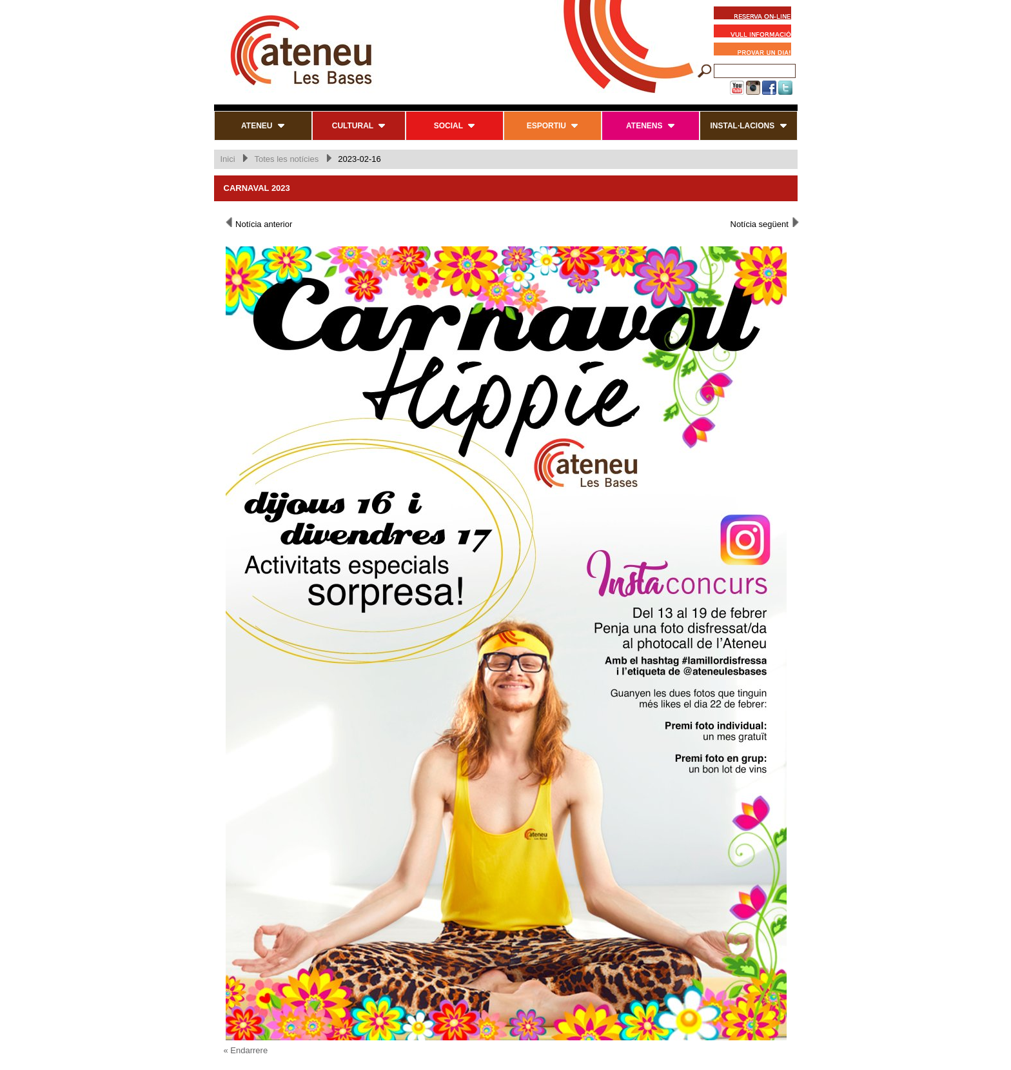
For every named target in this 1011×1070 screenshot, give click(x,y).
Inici (228, 159)
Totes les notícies (286, 159)
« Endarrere (246, 1050)
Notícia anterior (258, 223)
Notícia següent (766, 223)
